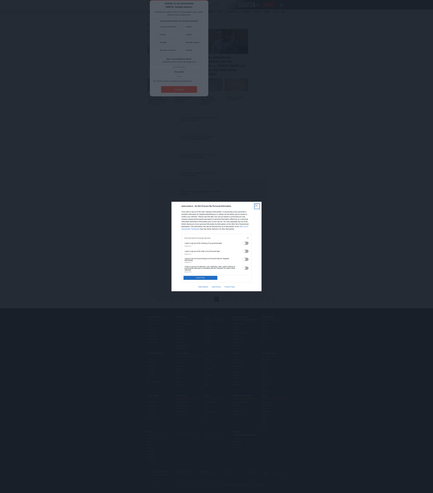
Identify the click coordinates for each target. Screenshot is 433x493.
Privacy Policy (230, 270)
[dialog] (216, 246)
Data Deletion (203, 270)
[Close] (257, 223)
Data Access (216, 270)
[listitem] (216, 255)
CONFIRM (200, 261)
